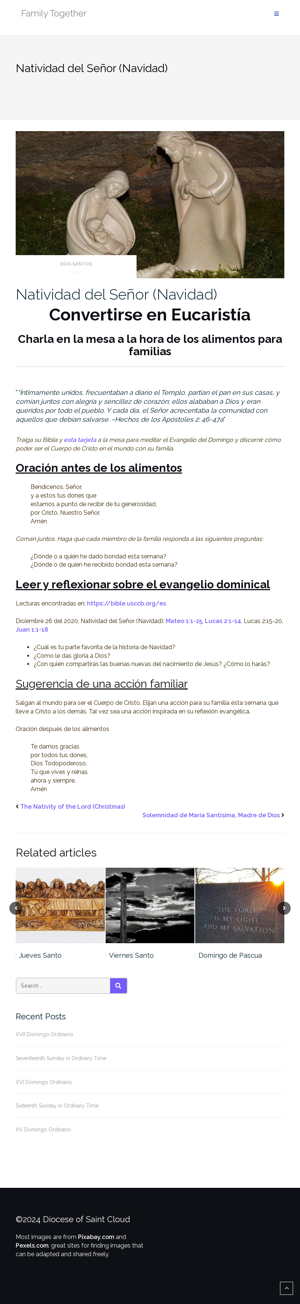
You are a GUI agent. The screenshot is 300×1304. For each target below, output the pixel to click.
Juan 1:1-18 (32, 629)
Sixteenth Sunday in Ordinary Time (57, 1106)
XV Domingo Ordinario (43, 1130)
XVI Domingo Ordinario (44, 1082)
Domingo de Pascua (230, 955)
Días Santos (76, 264)
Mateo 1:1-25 (184, 621)
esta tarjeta (80, 439)
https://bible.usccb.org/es (126, 603)
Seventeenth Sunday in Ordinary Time (61, 1058)
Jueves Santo (40, 955)
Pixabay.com (96, 1236)
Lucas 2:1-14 (223, 621)
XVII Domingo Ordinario (44, 1034)
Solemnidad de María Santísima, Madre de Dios (211, 815)
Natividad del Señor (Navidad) (116, 294)
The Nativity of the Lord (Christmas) (72, 806)
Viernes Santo (131, 955)
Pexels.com (32, 1245)
